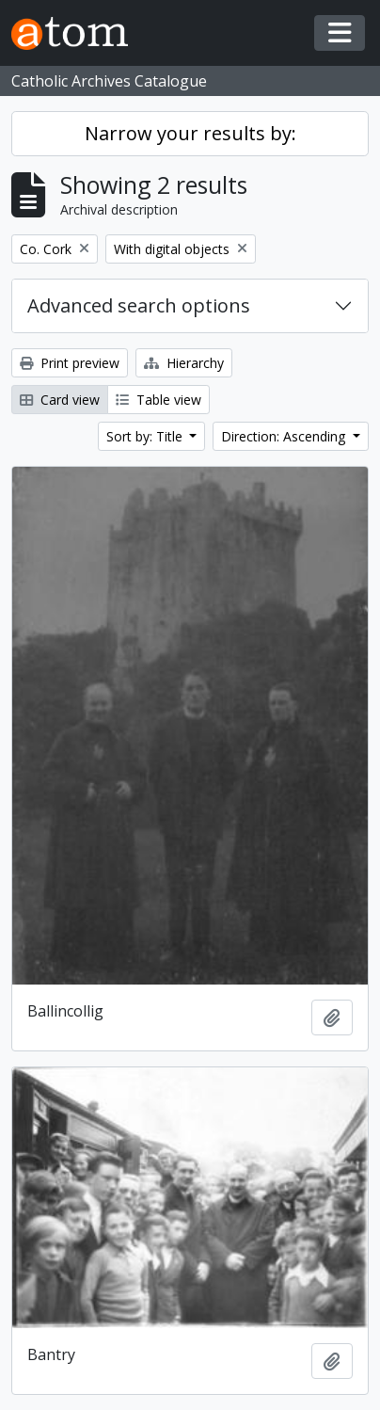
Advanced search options (138, 305)
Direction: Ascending (285, 436)
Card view (60, 400)
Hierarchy (184, 363)
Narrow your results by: (190, 133)
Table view (158, 400)
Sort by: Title (146, 436)
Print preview (69, 363)
